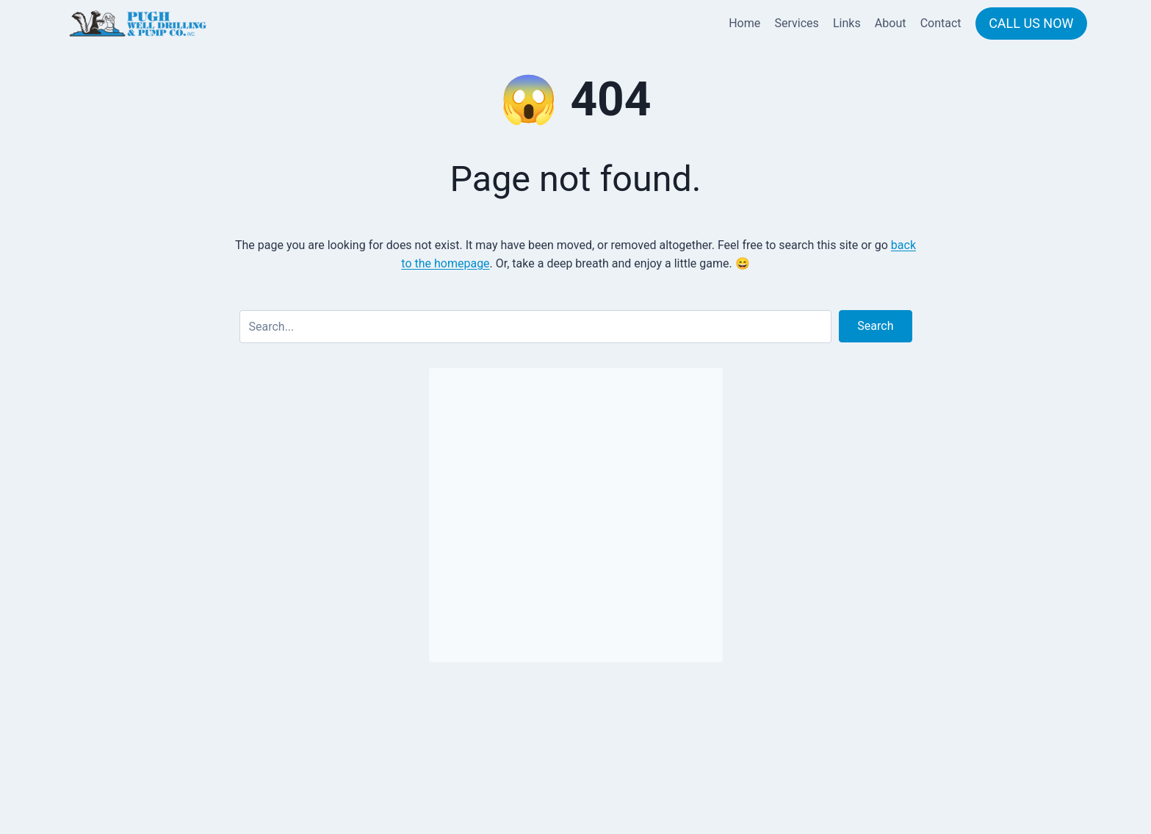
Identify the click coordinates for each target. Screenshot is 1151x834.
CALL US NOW (1031, 23)
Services (796, 23)
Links (847, 23)
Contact (940, 23)
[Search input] (535, 326)
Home (744, 23)
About (890, 23)
